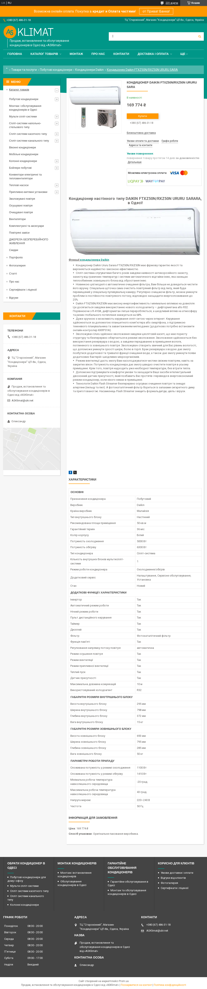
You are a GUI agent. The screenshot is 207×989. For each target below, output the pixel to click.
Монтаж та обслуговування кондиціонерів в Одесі (127, 892)
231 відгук (172, 2)
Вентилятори (17, 219)
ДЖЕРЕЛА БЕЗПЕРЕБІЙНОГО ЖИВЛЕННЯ (28, 241)
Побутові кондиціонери (56, 69)
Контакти (121, 54)
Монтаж (76, 54)
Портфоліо (16, 257)
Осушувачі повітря (21, 205)
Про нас (98, 54)
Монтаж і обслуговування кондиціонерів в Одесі (25, 107)
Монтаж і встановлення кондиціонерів (74, 874)
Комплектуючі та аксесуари (26, 225)
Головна (14, 54)
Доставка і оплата (153, 54)
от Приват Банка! (156, 11)
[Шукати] (199, 36)
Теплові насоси (19, 185)
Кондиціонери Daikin (89, 69)
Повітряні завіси (19, 232)
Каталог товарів (44, 54)
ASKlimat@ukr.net (22, 400)
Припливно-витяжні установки (28, 192)
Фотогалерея (17, 265)
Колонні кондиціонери (23, 161)
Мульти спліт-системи (23, 116)
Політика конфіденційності (170, 984)
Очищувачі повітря (21, 212)
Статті (13, 273)
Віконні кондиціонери (22, 147)
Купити (142, 116)
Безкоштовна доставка (141, 132)
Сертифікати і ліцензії (23, 289)
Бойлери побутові (20, 167)
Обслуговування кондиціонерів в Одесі (72, 883)
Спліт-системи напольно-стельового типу (25, 125)
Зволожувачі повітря (22, 198)
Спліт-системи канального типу (29, 140)
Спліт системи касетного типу (29, 891)
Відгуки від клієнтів (173, 877)
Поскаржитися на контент (136, 984)
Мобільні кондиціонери (23, 154)
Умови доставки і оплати (177, 872)
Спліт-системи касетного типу (28, 133)
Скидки (13, 250)
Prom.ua (124, 981)
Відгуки (13, 297)
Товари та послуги (24, 69)
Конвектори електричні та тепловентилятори (25, 176)
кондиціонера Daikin (94, 259)
